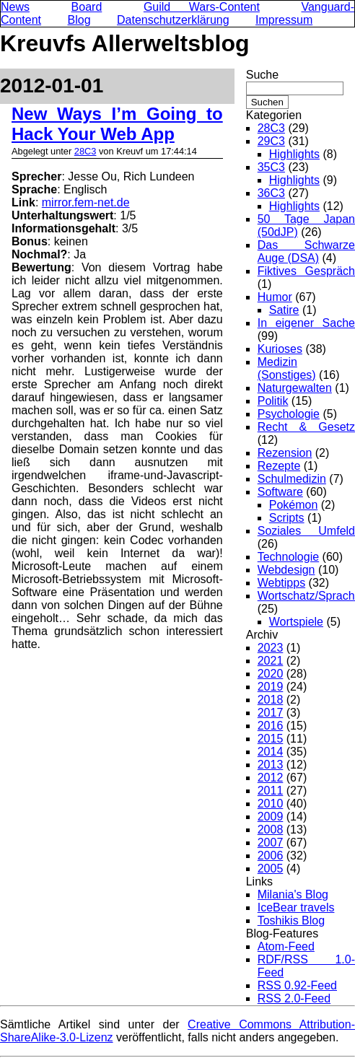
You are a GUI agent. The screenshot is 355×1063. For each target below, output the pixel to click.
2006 (271, 855)
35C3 (271, 167)
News (15, 7)
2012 (271, 777)
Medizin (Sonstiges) (287, 368)
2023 (271, 648)
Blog (79, 20)
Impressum (283, 20)
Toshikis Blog (291, 920)
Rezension (285, 453)
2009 (271, 816)
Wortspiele (296, 622)
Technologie (288, 557)
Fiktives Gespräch (306, 271)
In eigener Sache (306, 323)
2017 (271, 713)
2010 (271, 803)
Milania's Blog (293, 894)
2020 (271, 674)
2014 (271, 751)
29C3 (271, 141)
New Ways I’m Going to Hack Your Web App (117, 124)
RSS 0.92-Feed (297, 985)
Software (280, 492)
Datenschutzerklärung (173, 20)
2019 (271, 687)
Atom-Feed (286, 946)
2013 (271, 764)
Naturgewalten (295, 388)
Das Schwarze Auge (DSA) (306, 251)
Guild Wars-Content (202, 7)
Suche (262, 75)
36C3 (271, 193)
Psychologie (289, 414)
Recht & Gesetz (306, 427)
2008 (271, 829)
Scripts (286, 518)
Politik (273, 401)
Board (86, 7)
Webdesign (286, 570)
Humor (275, 297)
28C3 (85, 151)
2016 (271, 725)
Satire (284, 310)
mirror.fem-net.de (86, 202)
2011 (271, 790)
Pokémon (293, 505)
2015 (271, 738)
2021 (271, 661)
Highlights (294, 154)
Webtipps (281, 583)
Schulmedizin (292, 479)
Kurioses (280, 349)
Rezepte (279, 466)
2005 (271, 868)
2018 (271, 700)
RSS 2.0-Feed (294, 998)
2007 (271, 842)
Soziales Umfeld (306, 531)
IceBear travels (296, 907)
